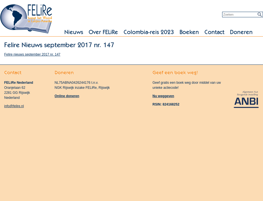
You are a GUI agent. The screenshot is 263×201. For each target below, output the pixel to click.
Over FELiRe (103, 32)
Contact (214, 32)
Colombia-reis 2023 (149, 32)
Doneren (241, 32)
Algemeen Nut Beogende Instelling (246, 99)
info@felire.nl (14, 106)
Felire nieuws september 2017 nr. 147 (32, 54)
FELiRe (26, 19)
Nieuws (73, 32)
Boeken (189, 32)
